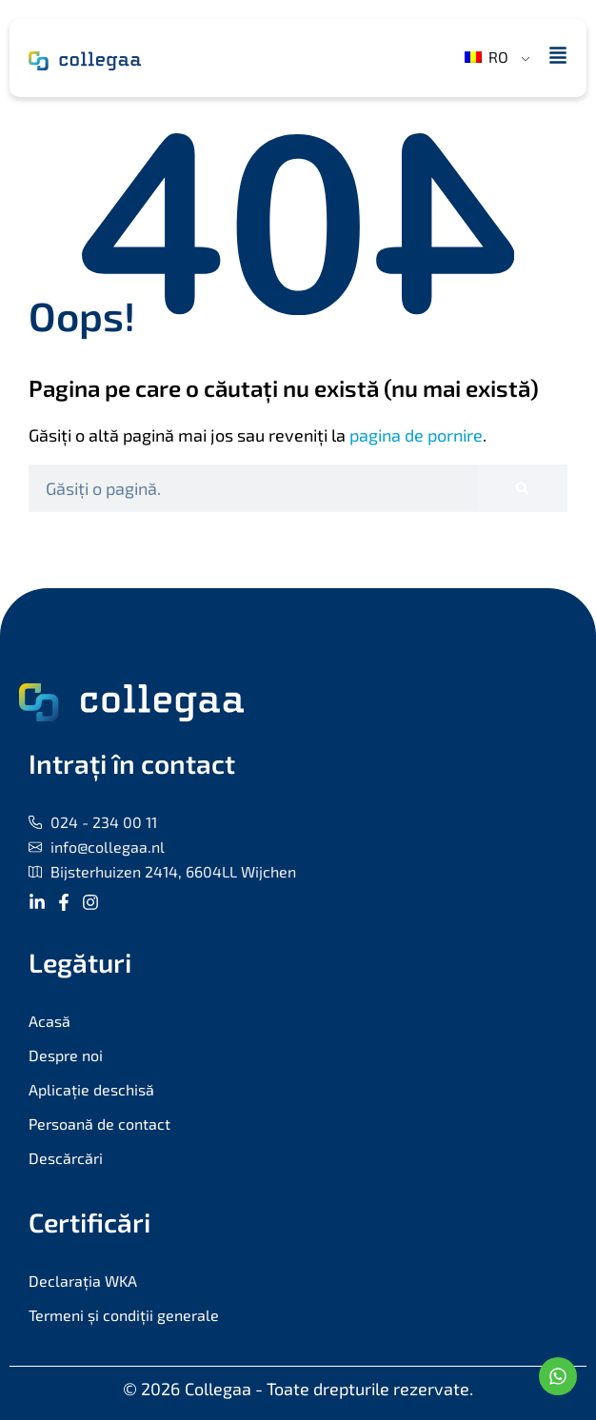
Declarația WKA (83, 1281)
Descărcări (66, 1158)
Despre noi (66, 1055)
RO (486, 57)
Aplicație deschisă (91, 1089)
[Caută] (522, 488)
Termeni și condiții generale (124, 1315)
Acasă (49, 1021)
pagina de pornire (416, 434)
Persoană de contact (99, 1123)
